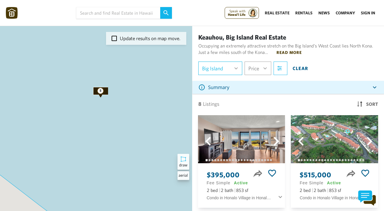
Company (345, 13)
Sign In (368, 13)
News (324, 13)
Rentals (304, 13)
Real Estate (277, 13)
